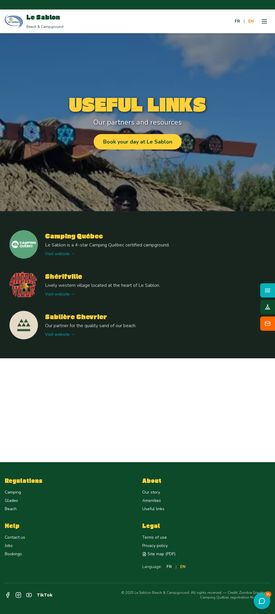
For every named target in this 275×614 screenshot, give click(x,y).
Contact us (15, 537)
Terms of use (154, 537)
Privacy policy (155, 545)
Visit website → (60, 254)
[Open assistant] (262, 601)
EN (251, 21)
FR (237, 21)
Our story (151, 492)
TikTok (44, 595)
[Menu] (264, 21)
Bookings (13, 554)
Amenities (151, 500)
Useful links (153, 509)
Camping (13, 492)
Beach (11, 509)
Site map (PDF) (158, 554)
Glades (11, 500)
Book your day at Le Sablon (137, 141)
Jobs (9, 545)
